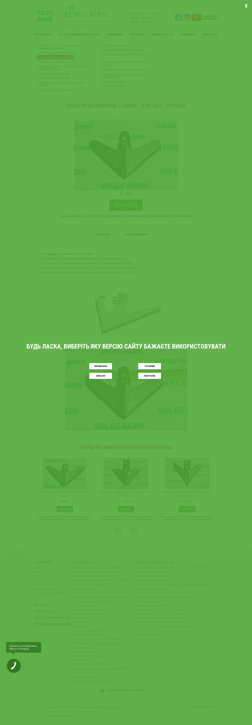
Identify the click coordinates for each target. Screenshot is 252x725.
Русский (150, 366)
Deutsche (149, 375)
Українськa (100, 366)
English (100, 375)
